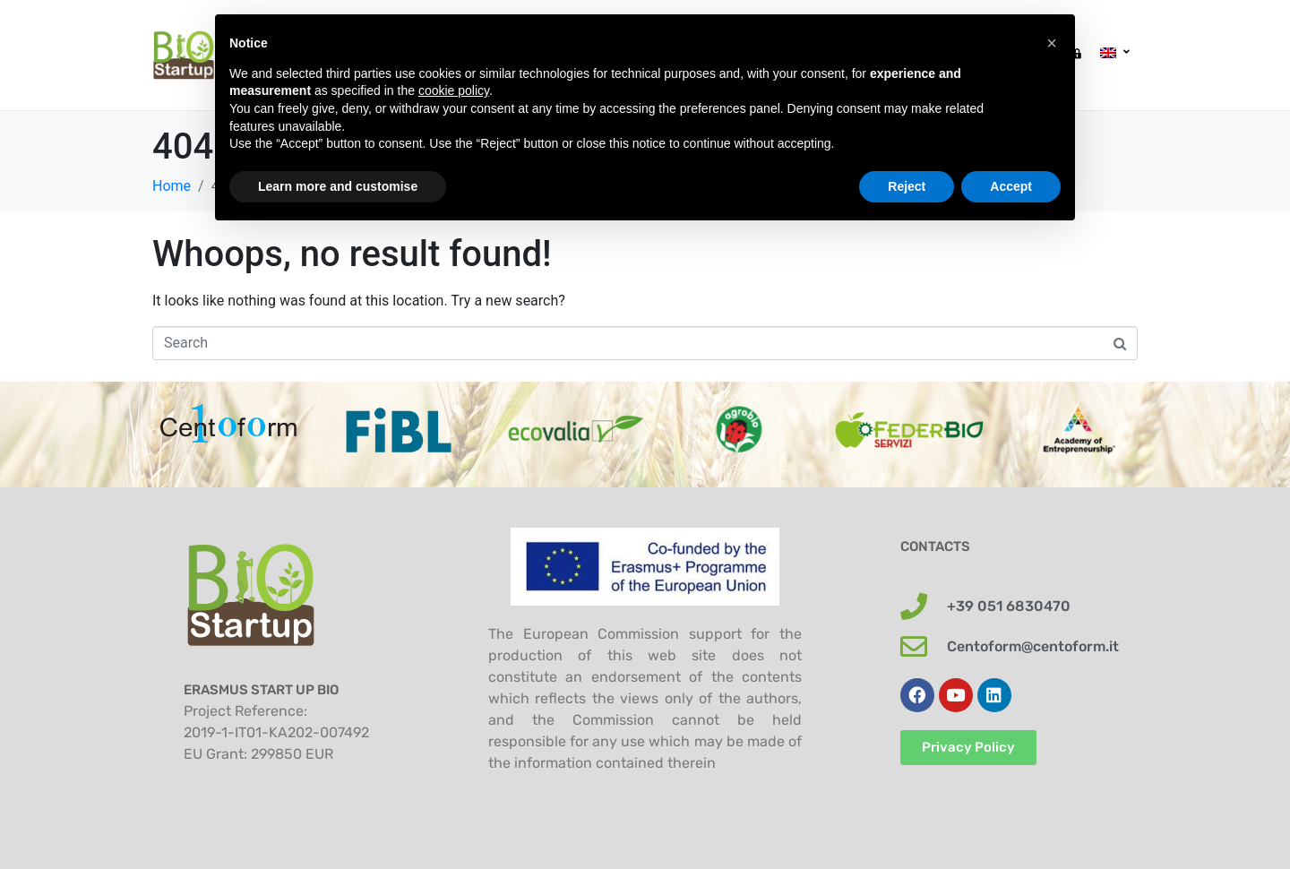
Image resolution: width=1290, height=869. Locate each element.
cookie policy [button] (453, 90)
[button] (1051, 43)
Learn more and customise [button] (337, 186)
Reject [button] (906, 186)
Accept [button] (1011, 186)
